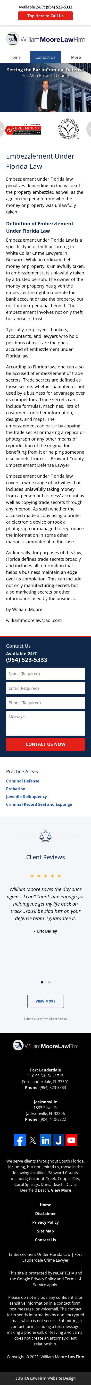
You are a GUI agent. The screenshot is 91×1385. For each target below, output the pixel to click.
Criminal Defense (22, 781)
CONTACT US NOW (45, 744)
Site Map (45, 1231)
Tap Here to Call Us (45, 15)
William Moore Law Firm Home (45, 38)
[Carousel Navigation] (45, 982)
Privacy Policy (45, 1222)
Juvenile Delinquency (26, 796)
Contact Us (45, 57)
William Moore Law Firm (62, 1357)
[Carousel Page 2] (49, 982)
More (76, 57)
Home (15, 57)
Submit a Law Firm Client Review (45, 1019)
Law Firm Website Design (45, 1378)
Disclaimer (45, 1213)
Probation (15, 788)
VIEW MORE (45, 1001)
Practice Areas (22, 771)
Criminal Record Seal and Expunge (39, 804)
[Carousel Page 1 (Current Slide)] (42, 982)
